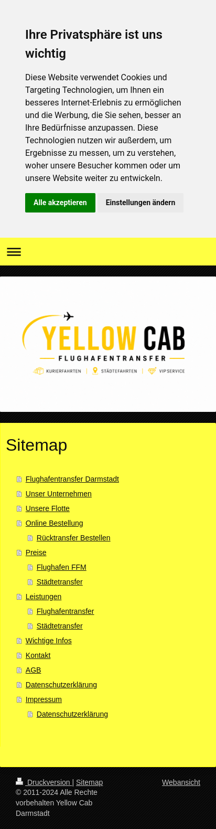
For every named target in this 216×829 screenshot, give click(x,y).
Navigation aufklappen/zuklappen (108, 251)
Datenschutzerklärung (61, 685)
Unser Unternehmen (59, 494)
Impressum (44, 699)
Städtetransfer (60, 582)
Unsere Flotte (48, 508)
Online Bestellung (54, 523)
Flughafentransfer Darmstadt (72, 479)
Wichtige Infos (49, 640)
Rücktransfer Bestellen (74, 538)
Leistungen (44, 596)
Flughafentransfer (65, 611)
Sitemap (89, 782)
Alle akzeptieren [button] (60, 202)
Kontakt (38, 655)
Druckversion (44, 782)
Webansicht (181, 782)
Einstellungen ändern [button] (141, 202)
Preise (36, 552)
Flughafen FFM (62, 567)
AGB (33, 670)
